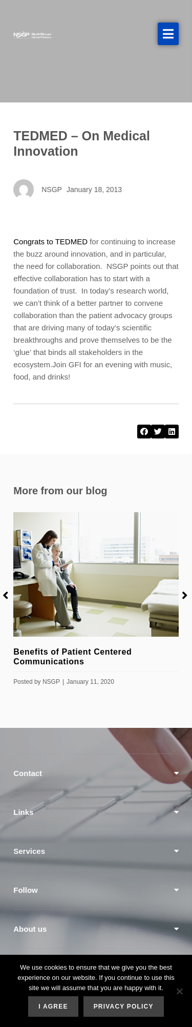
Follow (25, 890)
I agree (53, 1006)
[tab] (96, 773)
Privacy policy (124, 1006)
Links (23, 812)
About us (30, 929)
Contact (27, 773)
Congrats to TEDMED (50, 241)
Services (29, 851)
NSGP (51, 681)
